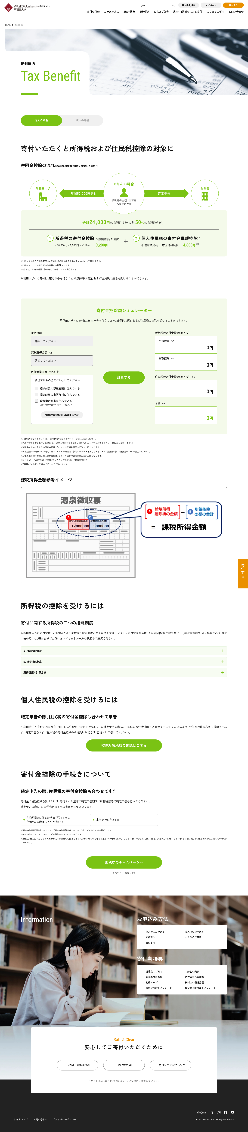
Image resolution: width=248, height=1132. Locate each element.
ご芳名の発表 (192, 971)
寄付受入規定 (188, 5)
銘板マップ (152, 982)
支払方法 (150, 937)
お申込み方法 (111, 11)
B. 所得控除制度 (32, 661)
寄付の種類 (93, 11)
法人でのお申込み (194, 931)
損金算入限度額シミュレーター (201, 987)
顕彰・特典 (129, 11)
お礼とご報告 (161, 11)
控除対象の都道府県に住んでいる (60, 388)
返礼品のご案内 (154, 971)
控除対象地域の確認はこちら (62, 415)
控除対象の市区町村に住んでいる (60, 395)
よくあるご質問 (215, 11)
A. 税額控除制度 (32, 651)
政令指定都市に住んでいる (56, 402)
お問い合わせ (236, 11)
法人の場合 (82, 120)
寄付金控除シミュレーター (160, 987)
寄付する (233, 5)
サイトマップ (21, 1119)
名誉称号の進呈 (154, 976)
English (142, 5)
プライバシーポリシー (64, 1119)
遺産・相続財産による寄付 (187, 11)
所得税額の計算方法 (34, 672)
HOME (8, 24)
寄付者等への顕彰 (194, 976)
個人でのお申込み (155, 931)
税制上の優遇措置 (194, 982)
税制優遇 (144, 11)
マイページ (211, 5)
